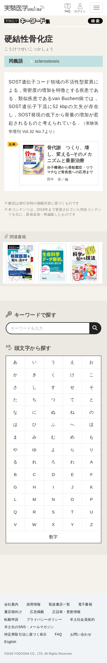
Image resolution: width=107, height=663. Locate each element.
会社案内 (11, 604)
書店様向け (13, 612)
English (10, 642)
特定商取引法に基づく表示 (25, 634)
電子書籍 (85, 604)
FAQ (58, 634)
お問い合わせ (80, 634)
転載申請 (11, 619)
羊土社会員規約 (82, 619)
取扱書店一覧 (59, 604)
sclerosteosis (47, 61)
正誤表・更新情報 (66, 612)
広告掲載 (37, 612)
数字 (53, 508)
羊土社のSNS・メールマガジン (29, 627)
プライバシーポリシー (44, 619)
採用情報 (34, 604)
